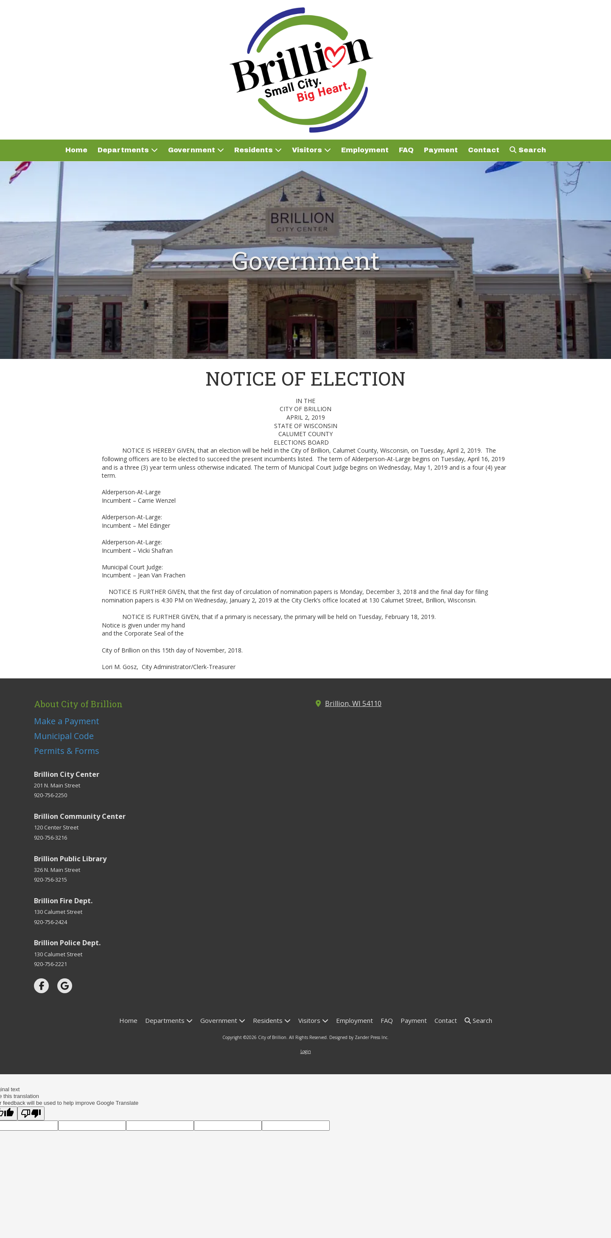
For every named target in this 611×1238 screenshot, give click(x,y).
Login (305, 1051)
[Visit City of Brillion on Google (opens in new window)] (64, 985)
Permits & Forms (66, 750)
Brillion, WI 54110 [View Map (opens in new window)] (353, 703)
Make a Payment (66, 721)
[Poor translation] (31, 1113)
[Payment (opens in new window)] (441, 150)
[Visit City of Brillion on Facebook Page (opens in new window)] (41, 985)
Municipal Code (64, 736)
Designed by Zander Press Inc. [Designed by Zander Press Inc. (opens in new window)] (359, 1037)
